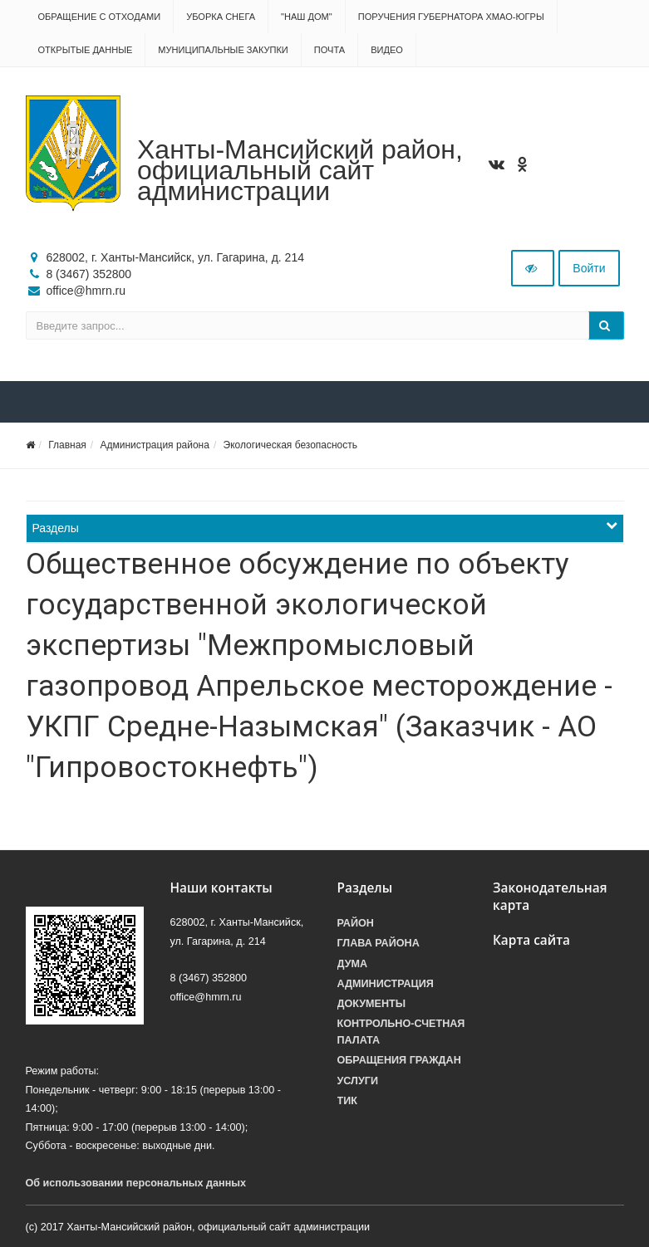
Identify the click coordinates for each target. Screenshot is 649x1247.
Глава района (378, 943)
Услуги (357, 1081)
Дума (352, 964)
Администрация (385, 984)
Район (355, 923)
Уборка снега (220, 17)
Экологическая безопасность (290, 445)
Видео (387, 50)
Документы (371, 1004)
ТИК (347, 1101)
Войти (589, 268)
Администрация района (154, 445)
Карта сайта (531, 940)
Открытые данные (85, 50)
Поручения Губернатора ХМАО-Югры (451, 17)
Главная (67, 445)
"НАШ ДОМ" (306, 17)
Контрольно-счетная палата (401, 1032)
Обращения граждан (399, 1060)
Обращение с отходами (99, 17)
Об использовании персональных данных (136, 1183)
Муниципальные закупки (223, 50)
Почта (329, 50)
